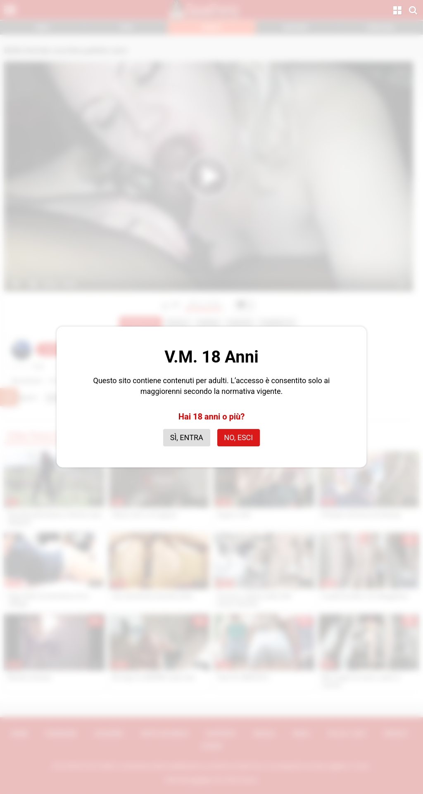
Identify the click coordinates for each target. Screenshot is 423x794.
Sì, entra (186, 437)
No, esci (238, 437)
